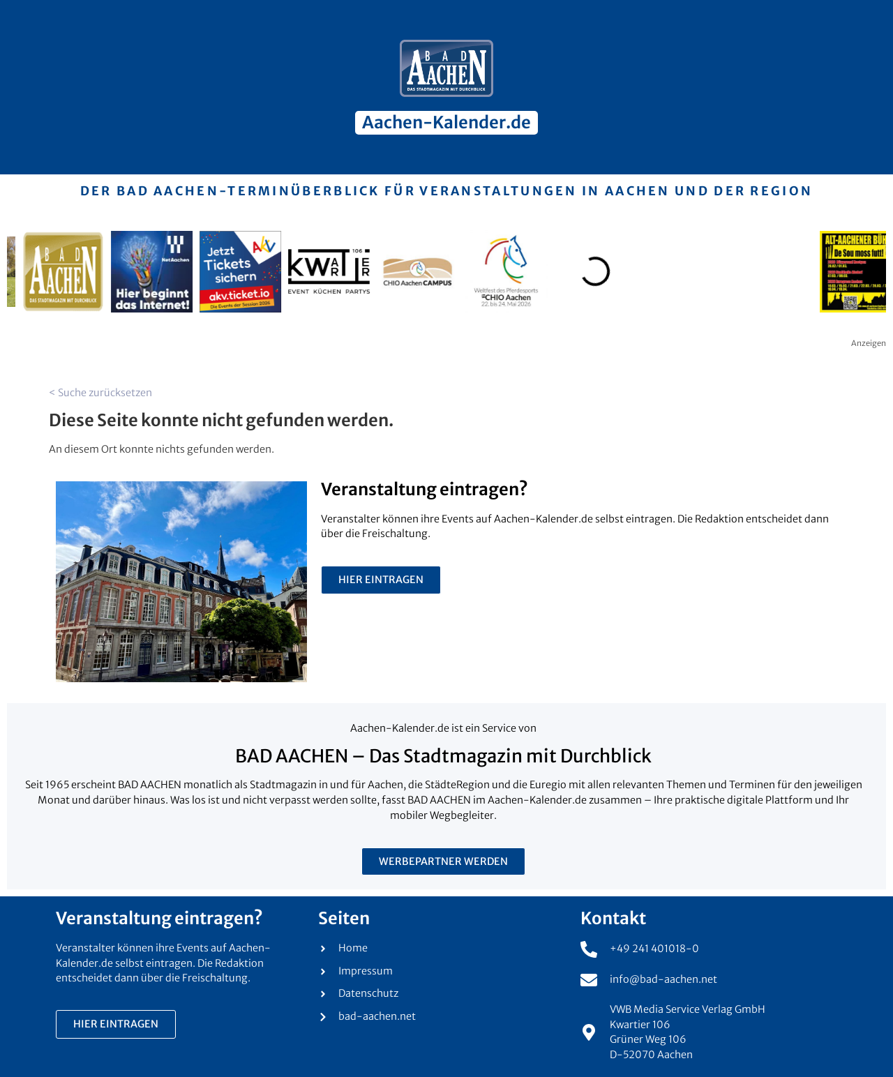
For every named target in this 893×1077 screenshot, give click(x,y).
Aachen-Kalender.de (446, 122)
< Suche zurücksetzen (100, 392)
